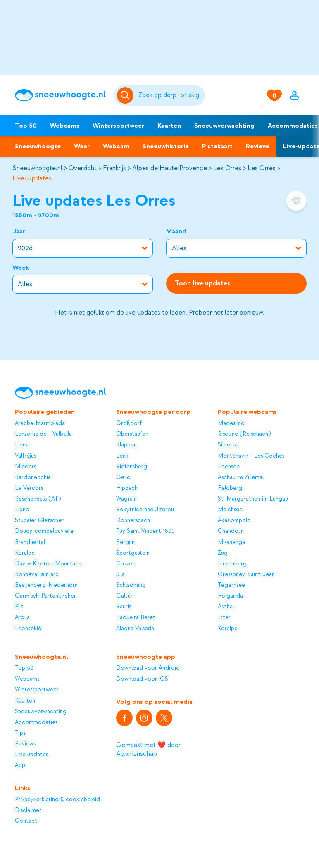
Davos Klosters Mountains (48, 563)
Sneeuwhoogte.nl (37, 168)
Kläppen (126, 444)
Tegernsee (231, 585)
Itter (224, 617)
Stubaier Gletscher (39, 520)
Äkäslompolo (234, 520)
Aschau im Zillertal (241, 477)
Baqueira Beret (135, 617)
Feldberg (230, 487)
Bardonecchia (33, 477)
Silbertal (228, 444)
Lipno (22, 509)
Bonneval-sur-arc (37, 574)
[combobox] (170, 95)
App (20, 765)
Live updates (31, 754)
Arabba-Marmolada (40, 423)
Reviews (258, 146)
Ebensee (229, 466)
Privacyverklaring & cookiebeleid (57, 799)
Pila (19, 606)
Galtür (124, 595)
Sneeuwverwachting (224, 125)
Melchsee (230, 509)
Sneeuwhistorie (166, 146)
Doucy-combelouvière (44, 530)
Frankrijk (114, 168)
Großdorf (129, 423)
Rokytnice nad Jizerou (145, 509)
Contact (26, 820)
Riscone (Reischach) (244, 433)
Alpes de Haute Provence (169, 168)
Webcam (116, 146)
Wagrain (126, 498)
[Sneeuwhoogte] (60, 95)
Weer (82, 146)
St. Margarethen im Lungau (253, 498)
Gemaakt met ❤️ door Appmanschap (148, 749)
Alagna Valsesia (135, 628)
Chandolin (231, 530)
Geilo (123, 477)
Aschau (227, 606)
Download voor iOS (142, 678)
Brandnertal (30, 542)
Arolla (22, 617)
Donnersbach (133, 520)
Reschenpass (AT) (38, 498)
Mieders (25, 466)
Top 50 (26, 125)
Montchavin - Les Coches (251, 455)
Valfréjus (25, 455)
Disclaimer (28, 810)
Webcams (64, 125)
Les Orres (227, 168)
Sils (120, 574)
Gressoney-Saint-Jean (246, 574)
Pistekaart (217, 146)
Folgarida (230, 595)
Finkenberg (232, 563)
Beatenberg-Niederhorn (46, 585)
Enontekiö (28, 628)
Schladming (131, 585)
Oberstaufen (132, 433)
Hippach (127, 487)
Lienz (21, 444)
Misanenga (231, 542)
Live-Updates (32, 178)
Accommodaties (36, 722)
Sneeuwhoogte (38, 146)
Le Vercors (29, 487)
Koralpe (25, 552)
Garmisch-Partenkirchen (46, 595)
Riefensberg (131, 466)
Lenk (122, 455)
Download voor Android (148, 668)
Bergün (125, 542)
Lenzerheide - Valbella (43, 433)
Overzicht (83, 168)
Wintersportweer (118, 125)
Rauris (123, 606)
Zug (223, 552)
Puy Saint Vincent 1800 (145, 530)
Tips (20, 732)
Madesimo (231, 423)
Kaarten (169, 125)
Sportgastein (133, 552)
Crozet (125, 563)
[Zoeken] (170, 95)
